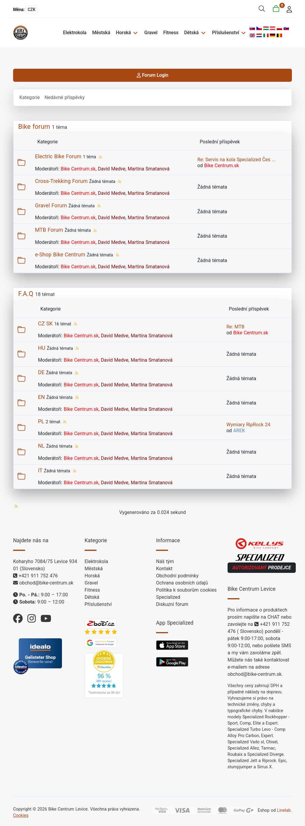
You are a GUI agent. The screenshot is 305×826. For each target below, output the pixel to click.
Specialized (168, 597)
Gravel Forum (51, 205)
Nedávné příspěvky (64, 97)
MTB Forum (49, 230)
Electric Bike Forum (58, 156)
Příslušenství (225, 32)
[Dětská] (202, 32)
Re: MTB (235, 327)
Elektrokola (75, 32)
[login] (287, 8)
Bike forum (34, 126)
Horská (123, 32)
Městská (101, 32)
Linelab (284, 810)
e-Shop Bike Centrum (60, 254)
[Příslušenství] (243, 32)
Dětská (191, 32)
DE (41, 372)
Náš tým (165, 561)
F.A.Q (25, 293)
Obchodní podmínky (177, 576)
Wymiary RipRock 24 (248, 424)
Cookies (21, 815)
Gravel (151, 32)
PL (41, 421)
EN (41, 397)
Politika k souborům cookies (186, 590)
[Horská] (134, 32)
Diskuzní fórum (172, 604)
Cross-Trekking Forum (61, 181)
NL (41, 446)
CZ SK (45, 323)
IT (40, 470)
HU (41, 348)
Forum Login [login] (152, 75)
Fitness (170, 32)
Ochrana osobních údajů (182, 583)
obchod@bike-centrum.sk (46, 583)
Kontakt (164, 568)
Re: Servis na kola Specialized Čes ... (236, 159)
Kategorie (29, 97)
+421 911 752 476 (38, 576)
